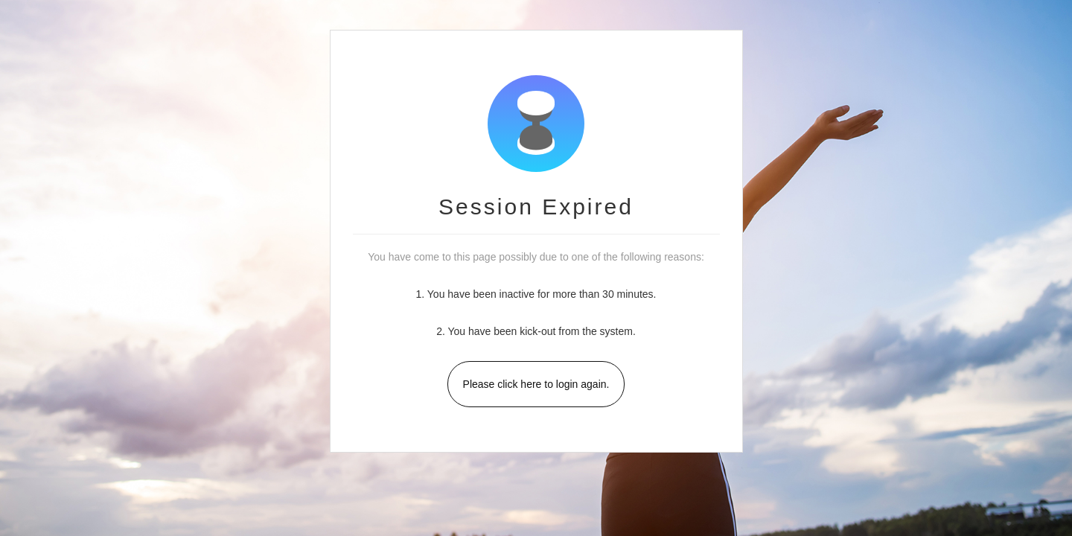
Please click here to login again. (536, 384)
